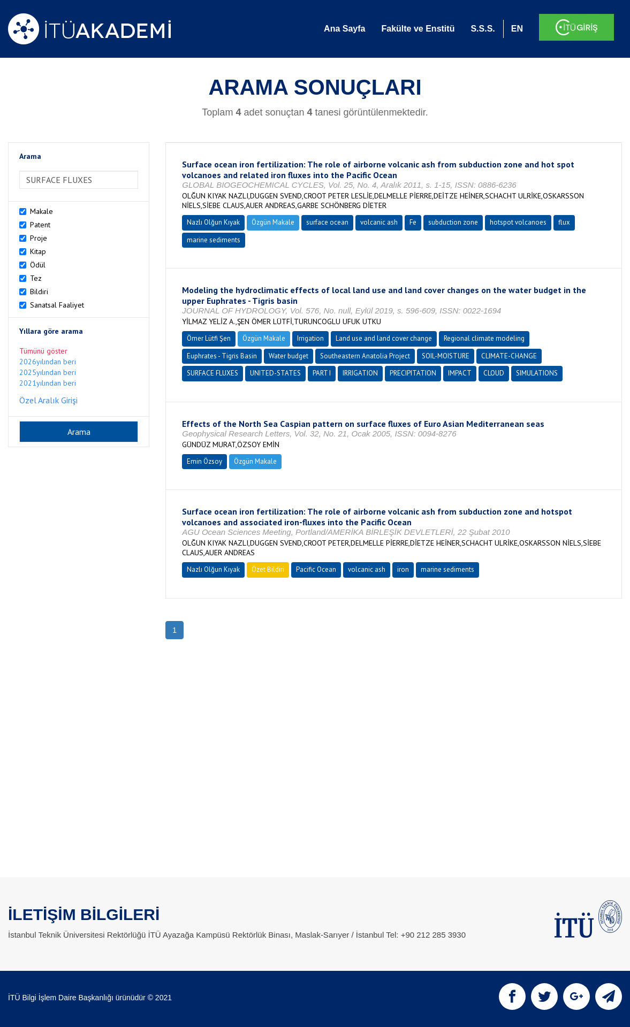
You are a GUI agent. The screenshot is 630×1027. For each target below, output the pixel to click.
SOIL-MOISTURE (445, 356)
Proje (38, 238)
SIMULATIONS (537, 373)
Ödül (37, 265)
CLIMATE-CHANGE (509, 356)
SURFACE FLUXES (212, 373)
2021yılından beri (47, 383)
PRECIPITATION (413, 373)
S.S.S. (482, 28)
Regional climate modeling (484, 338)
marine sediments (213, 239)
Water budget (288, 356)
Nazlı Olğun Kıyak (213, 222)
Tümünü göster (43, 351)
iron (403, 569)
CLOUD (493, 373)
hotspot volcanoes (518, 222)
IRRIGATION (360, 373)
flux (564, 222)
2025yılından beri (47, 372)
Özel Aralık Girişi (48, 400)
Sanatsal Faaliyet (57, 305)
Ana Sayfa (344, 28)
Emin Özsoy (204, 461)
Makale (41, 211)
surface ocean (327, 222)
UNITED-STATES (275, 373)
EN (517, 28)
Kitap (38, 251)
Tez (36, 278)
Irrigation (310, 338)
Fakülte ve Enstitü (417, 28)
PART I (322, 373)
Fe (412, 222)
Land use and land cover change (384, 338)
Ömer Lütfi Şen (209, 338)
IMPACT (460, 373)
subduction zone (453, 222)
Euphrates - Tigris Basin (222, 356)
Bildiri (39, 291)
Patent (40, 224)
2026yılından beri (47, 361)
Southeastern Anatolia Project (365, 356)
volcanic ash (379, 222)
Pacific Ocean (316, 569)
